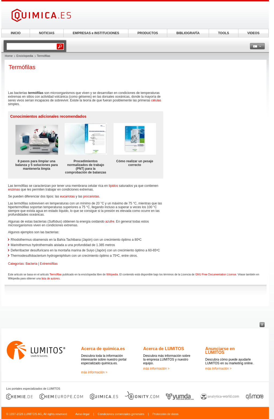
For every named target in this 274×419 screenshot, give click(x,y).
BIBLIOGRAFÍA (188, 33)
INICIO (16, 33)
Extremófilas (49, 264)
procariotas (91, 196)
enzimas (14, 189)
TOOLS (223, 33)
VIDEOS (253, 33)
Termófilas (56, 274)
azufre (109, 221)
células (156, 100)
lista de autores (50, 278)
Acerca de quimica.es (103, 348)
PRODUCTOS (148, 33)
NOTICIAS (46, 33)
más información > (94, 372)
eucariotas (67, 196)
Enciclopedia (24, 55)
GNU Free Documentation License (215, 274)
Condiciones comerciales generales (121, 414)
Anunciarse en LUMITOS (220, 350)
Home (9, 55)
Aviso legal (82, 414)
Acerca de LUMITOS (163, 348)
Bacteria (31, 264)
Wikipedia (112, 274)
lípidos (113, 186)
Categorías (16, 264)
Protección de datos (165, 414)
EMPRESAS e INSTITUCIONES (96, 33)
